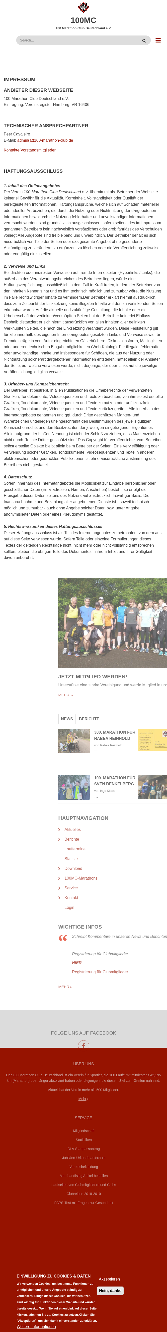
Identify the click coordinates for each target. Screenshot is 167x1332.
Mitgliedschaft (83, 1131)
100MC (83, 20)
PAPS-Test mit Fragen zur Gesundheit (83, 1203)
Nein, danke (110, 1297)
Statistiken (84, 1140)
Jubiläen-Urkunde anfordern (83, 1158)
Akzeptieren (109, 1285)
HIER (140, 963)
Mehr (82, 1099)
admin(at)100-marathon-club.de (45, 140)
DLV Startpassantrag (84, 1149)
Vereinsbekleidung (84, 1167)
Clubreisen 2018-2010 (84, 1194)
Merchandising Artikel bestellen (84, 1176)
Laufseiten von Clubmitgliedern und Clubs (83, 1185)
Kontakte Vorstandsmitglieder (30, 150)
